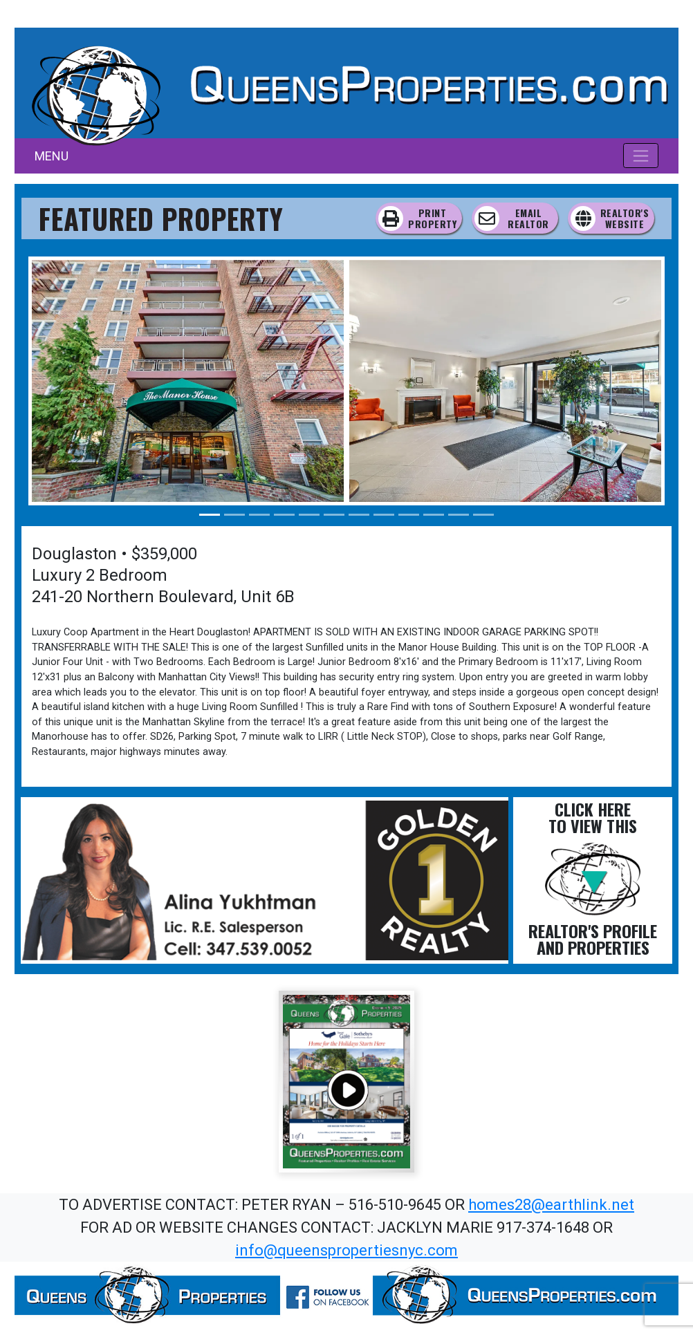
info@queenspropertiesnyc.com (346, 1250)
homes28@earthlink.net (551, 1204)
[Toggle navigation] (640, 155)
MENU (51, 156)
